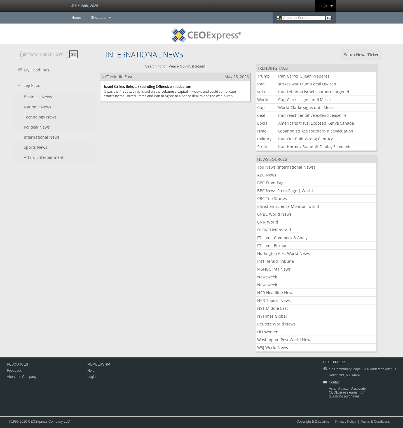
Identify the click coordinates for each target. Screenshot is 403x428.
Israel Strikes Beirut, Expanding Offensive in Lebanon (147, 86)
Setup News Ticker (361, 54)
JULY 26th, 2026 (84, 6)
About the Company (21, 377)
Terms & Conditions (375, 422)
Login (323, 6)
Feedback (14, 371)
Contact (334, 382)
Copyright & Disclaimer (313, 422)
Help (90, 371)
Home (76, 17)
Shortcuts (98, 17)
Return (198, 66)
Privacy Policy (345, 422)
